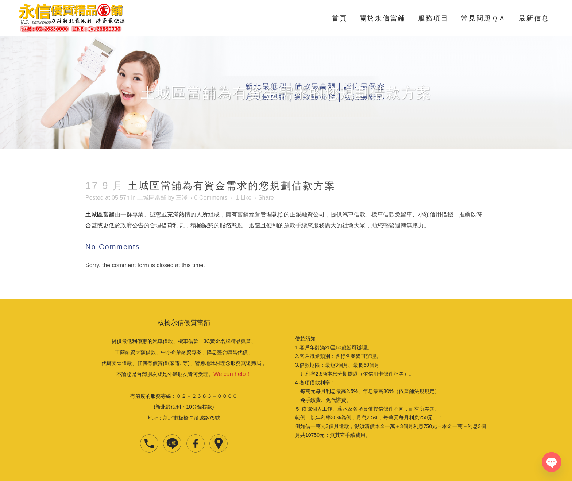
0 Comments (211, 198)
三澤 (182, 198)
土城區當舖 (151, 198)
